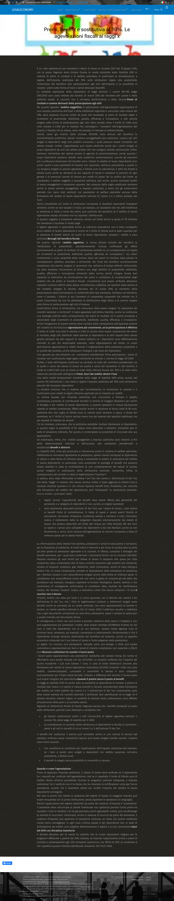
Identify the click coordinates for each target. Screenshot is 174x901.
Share (7, 863)
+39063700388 (83, 2)
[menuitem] (59, 10)
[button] (149, 10)
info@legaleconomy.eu (64, 2)
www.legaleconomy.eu (45, 882)
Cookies (148, 877)
